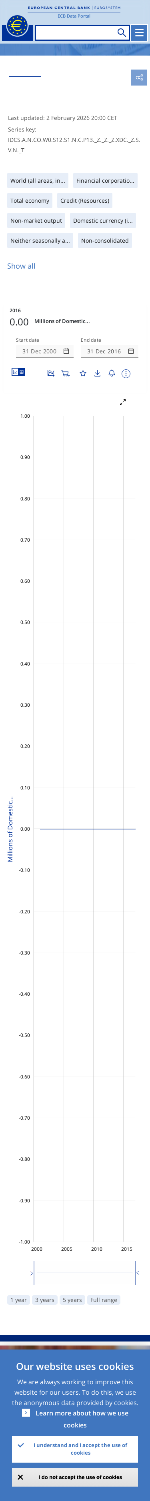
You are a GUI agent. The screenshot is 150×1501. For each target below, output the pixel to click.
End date (91, 340)
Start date (27, 340)
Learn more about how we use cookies (82, 1419)
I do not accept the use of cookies (80, 1477)
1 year (18, 1300)
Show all (21, 266)
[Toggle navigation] (139, 33)
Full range (103, 1300)
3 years (44, 1300)
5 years (72, 1300)
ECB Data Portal (74, 16)
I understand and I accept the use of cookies (80, 1449)
